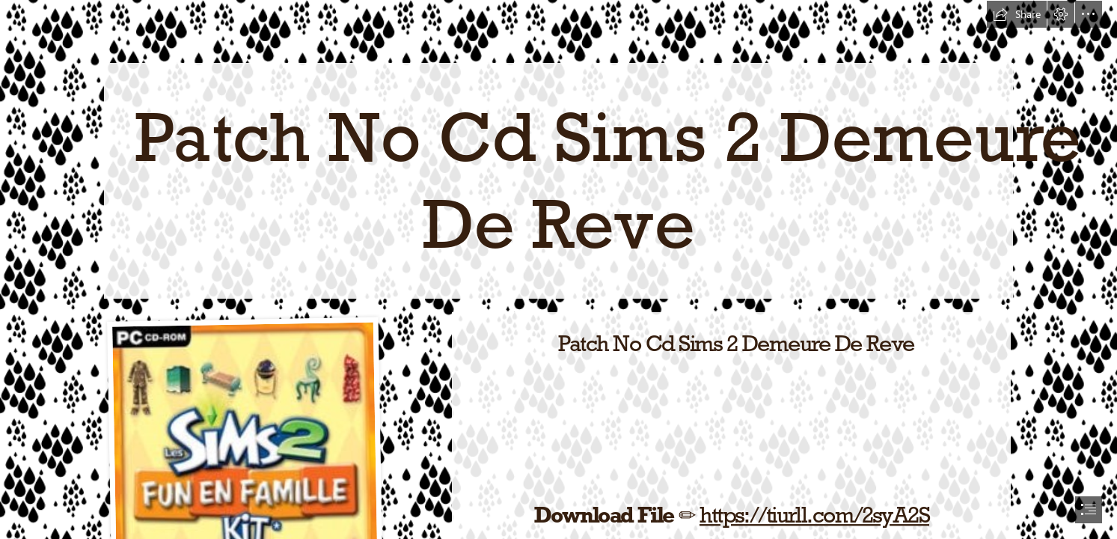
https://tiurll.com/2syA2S (813, 515)
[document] (558, 269)
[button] (1017, 14)
